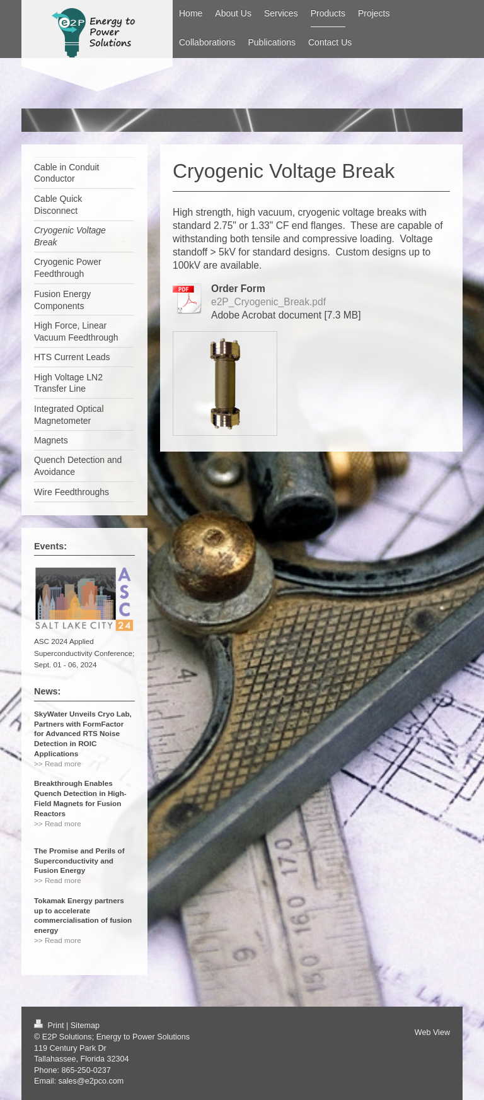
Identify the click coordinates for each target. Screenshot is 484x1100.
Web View (432, 1032)
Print (50, 1025)
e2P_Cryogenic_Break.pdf (268, 301)
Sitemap (85, 1025)
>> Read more (57, 763)
